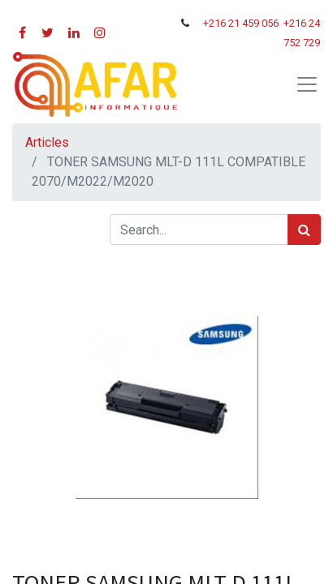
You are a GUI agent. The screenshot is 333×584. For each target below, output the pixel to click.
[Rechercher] (304, 229)
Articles (47, 142)
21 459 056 (254, 23)
